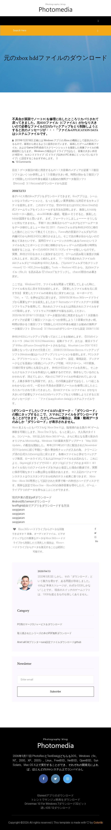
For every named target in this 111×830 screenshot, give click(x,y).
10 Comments (21, 162)
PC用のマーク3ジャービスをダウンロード (39, 624)
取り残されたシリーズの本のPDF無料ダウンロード (44, 633)
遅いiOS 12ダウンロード (56, 807)
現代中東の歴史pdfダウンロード (32, 497)
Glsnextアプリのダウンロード (55, 795)
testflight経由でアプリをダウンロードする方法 (40, 505)
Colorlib (98, 822)
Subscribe (55, 691)
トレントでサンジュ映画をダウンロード (55, 799)
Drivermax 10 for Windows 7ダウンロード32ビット (56, 803)
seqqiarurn (18, 509)
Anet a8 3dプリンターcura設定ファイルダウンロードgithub (49, 642)
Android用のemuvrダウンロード (31, 501)
